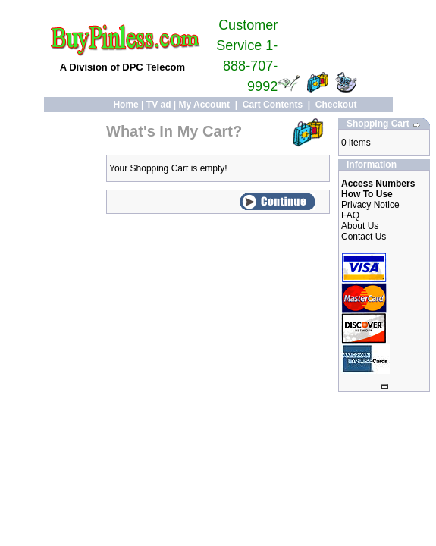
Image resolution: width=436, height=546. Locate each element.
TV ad (158, 104)
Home (125, 104)
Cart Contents (273, 104)
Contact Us (363, 236)
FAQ (350, 215)
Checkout (336, 104)
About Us (359, 226)
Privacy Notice (370, 204)
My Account (205, 104)
